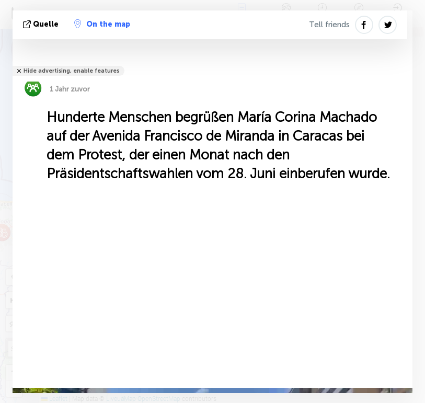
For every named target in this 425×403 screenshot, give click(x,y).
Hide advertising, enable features (71, 70)
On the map (102, 24)
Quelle (42, 24)
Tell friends (329, 24)
